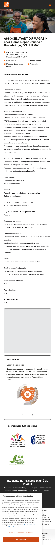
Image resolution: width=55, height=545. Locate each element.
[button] (23, 415)
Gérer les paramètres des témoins (21, 533)
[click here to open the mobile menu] (50, 4)
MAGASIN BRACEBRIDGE (16, 52)
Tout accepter (21, 539)
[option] (27, 385)
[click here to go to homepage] (6, 4)
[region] (21, 519)
